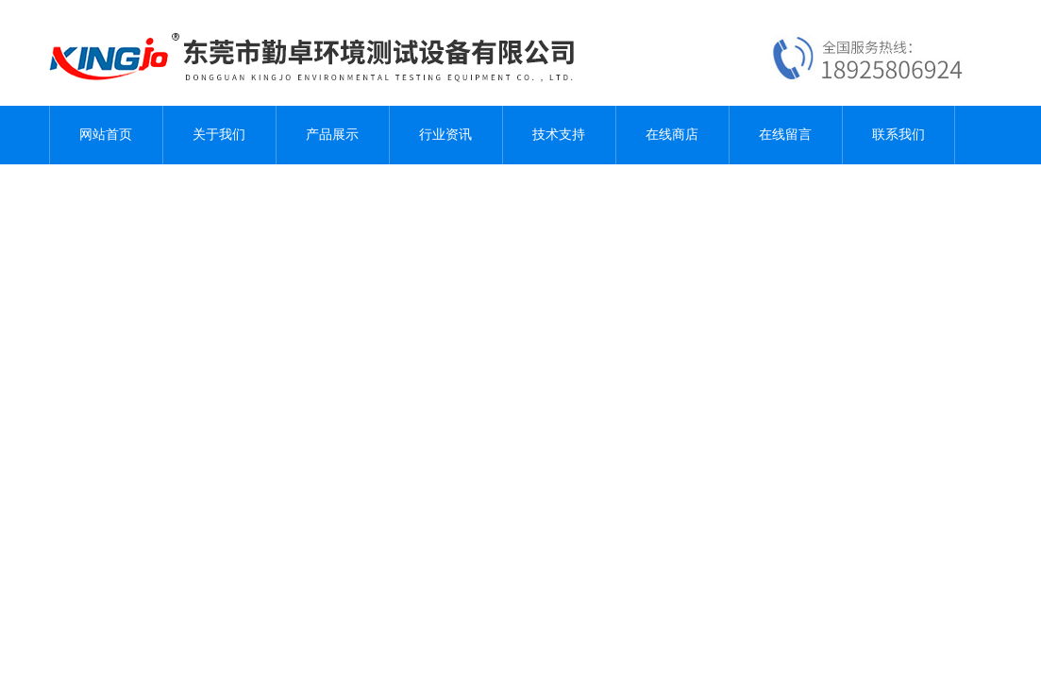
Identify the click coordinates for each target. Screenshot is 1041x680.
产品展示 (332, 135)
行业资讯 (445, 135)
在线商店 (672, 135)
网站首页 (105, 135)
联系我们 (898, 135)
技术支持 (558, 135)
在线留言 (785, 135)
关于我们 (219, 135)
